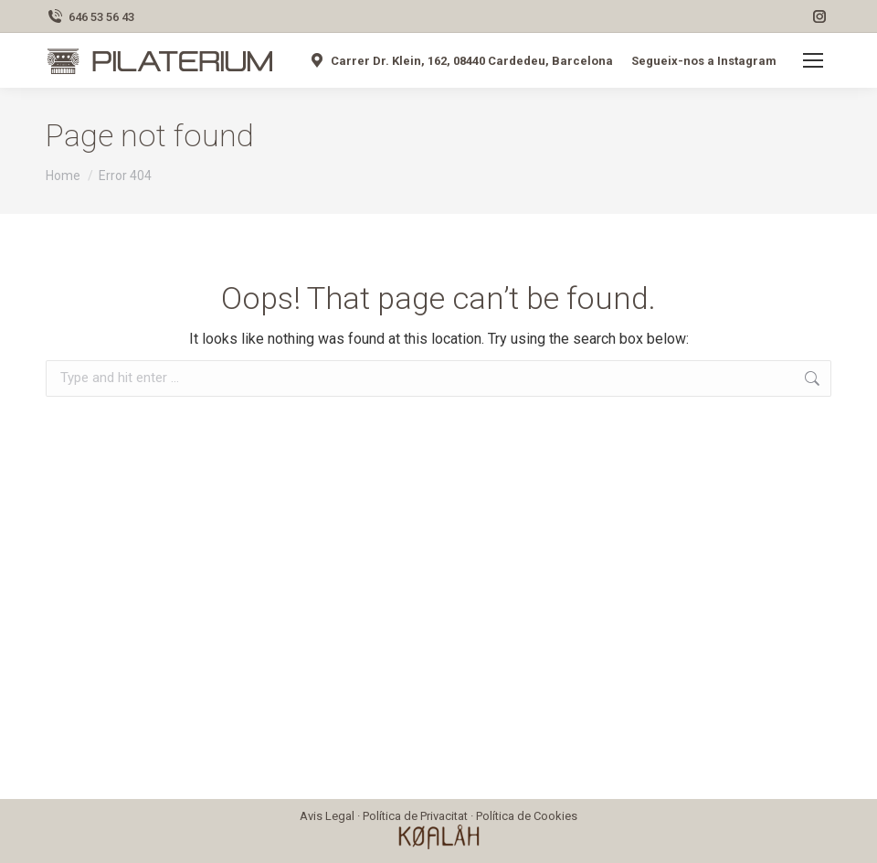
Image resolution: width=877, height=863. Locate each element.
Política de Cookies (526, 816)
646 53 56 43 (90, 17)
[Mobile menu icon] (813, 60)
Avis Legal (327, 816)
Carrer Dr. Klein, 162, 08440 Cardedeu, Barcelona (460, 60)
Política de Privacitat (415, 816)
